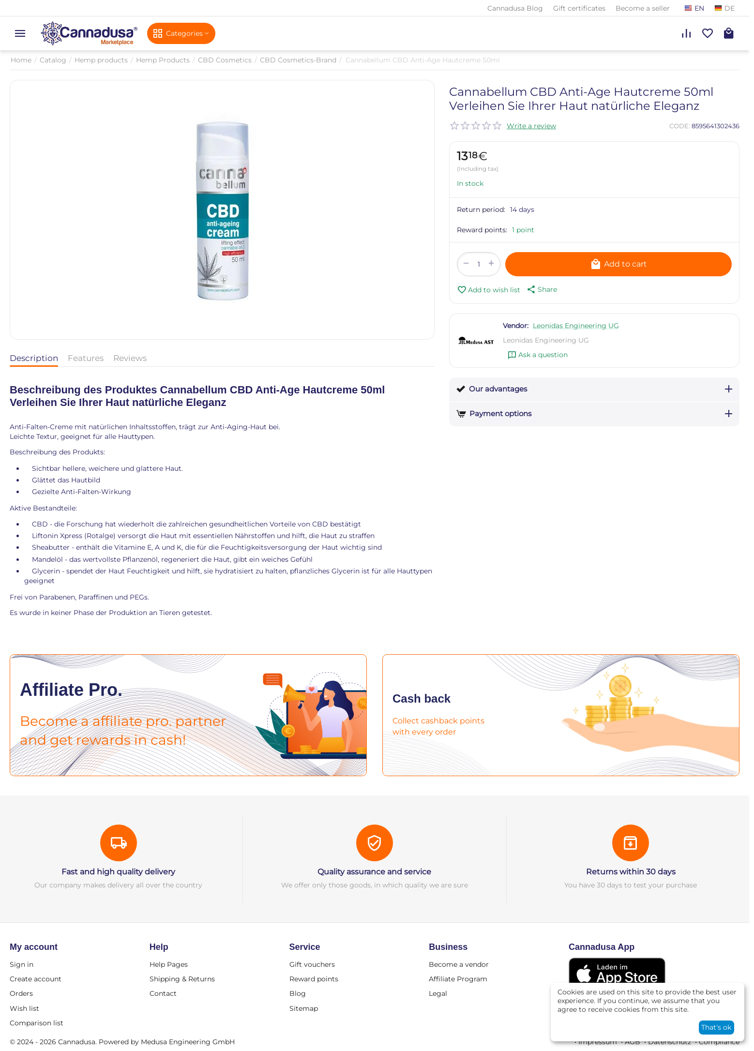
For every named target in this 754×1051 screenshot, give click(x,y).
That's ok (716, 1027)
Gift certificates (579, 8)
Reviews (130, 358)
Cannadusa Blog (515, 8)
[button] (541, 289)
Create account (35, 979)
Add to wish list (488, 290)
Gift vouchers (312, 964)
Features (86, 358)
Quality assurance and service (374, 871)
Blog (297, 993)
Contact (163, 993)
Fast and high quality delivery (118, 871)
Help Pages (169, 964)
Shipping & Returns (182, 979)
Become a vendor (459, 964)
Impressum (597, 1041)
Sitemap (303, 1008)
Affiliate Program (458, 979)
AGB (632, 1041)
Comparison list (36, 1023)
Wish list (24, 1008)
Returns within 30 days (631, 871)
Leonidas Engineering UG (576, 325)
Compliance (719, 1041)
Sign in (21, 964)
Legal (438, 993)
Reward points (313, 979)
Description (34, 358)
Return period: (481, 209)
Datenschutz (669, 1041)
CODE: (679, 126)
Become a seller (643, 8)
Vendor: (515, 325)
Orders (21, 993)
